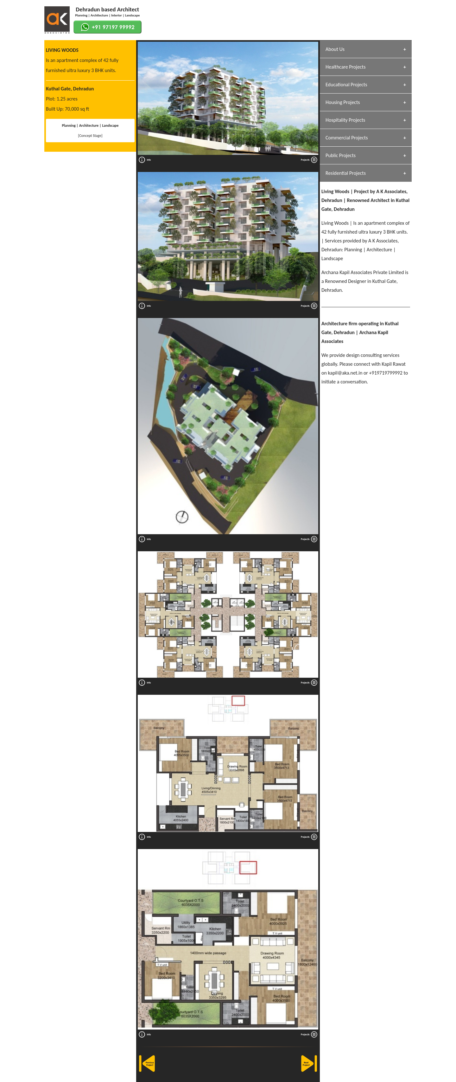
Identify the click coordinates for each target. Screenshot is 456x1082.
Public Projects (341, 155)
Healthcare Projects (345, 67)
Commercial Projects (347, 138)
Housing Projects (343, 102)
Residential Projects (346, 173)
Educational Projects (346, 85)
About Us (335, 49)
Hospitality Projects (345, 120)
